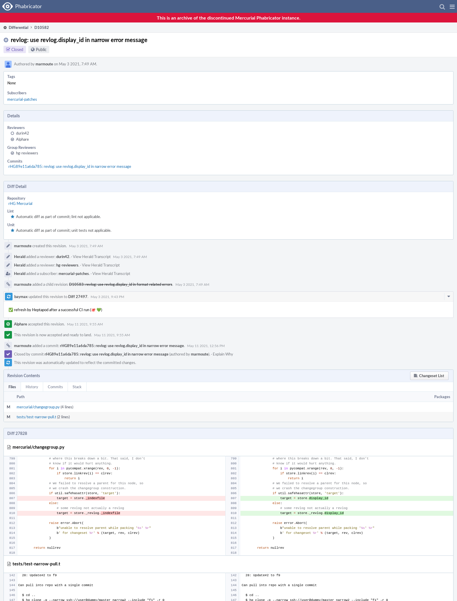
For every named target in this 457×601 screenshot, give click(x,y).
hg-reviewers (27, 153)
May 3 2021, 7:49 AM (86, 245)
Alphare (22, 139)
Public (41, 49)
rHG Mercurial (20, 203)
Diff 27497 (77, 296)
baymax (21, 296)
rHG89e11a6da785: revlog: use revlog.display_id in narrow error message (69, 166)
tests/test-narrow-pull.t (36, 416)
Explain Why (223, 354)
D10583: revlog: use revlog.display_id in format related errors (120, 284)
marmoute (44, 64)
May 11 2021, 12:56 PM (206, 345)
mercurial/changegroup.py (38, 407)
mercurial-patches (22, 99)
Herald (19, 256)
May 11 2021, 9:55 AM (85, 324)
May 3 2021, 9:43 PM (107, 296)
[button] (452, 6)
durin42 (22, 133)
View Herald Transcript (92, 256)
